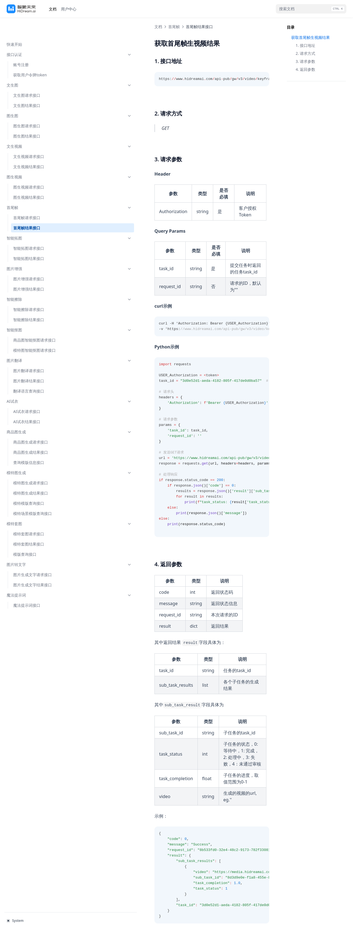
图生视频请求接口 (28, 169)
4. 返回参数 (305, 69)
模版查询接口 (24, 536)
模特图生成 (34, 455)
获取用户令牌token (30, 57)
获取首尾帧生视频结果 (310, 37)
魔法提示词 (34, 577)
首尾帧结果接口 (26, 210)
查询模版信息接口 (28, 444)
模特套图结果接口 (28, 526)
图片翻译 (34, 342)
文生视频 (34, 128)
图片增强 (34, 251)
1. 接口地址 (305, 45)
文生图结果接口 (26, 87)
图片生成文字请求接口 (32, 557)
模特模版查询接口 (28, 485)
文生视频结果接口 (28, 149)
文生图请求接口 (26, 77)
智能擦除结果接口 (28, 302)
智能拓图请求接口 (28, 230)
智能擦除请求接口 (28, 291)
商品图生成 (34, 414)
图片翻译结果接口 (28, 363)
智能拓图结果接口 (28, 240)
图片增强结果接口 (28, 271)
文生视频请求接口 (28, 138)
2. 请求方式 (305, 53)
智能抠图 (34, 312)
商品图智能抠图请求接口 (34, 322)
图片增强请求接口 (28, 261)
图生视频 (34, 159)
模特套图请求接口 (28, 516)
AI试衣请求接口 (26, 393)
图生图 (34, 98)
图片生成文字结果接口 (32, 567)
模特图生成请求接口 (30, 465)
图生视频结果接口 (28, 179)
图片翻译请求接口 (28, 353)
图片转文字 (34, 546)
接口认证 (34, 36)
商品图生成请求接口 (30, 424)
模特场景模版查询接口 (32, 495)
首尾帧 (34, 189)
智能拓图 (34, 220)
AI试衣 (34, 383)
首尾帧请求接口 (26, 200)
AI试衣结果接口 (26, 404)
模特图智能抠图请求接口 (34, 332)
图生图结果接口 (26, 118)
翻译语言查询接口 (28, 373)
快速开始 (14, 26)
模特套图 (34, 506)
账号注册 (21, 47)
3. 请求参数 (305, 61)
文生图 (34, 67)
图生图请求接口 (26, 108)
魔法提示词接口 (26, 587)
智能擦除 (34, 281)
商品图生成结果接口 (30, 434)
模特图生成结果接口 (30, 475)
